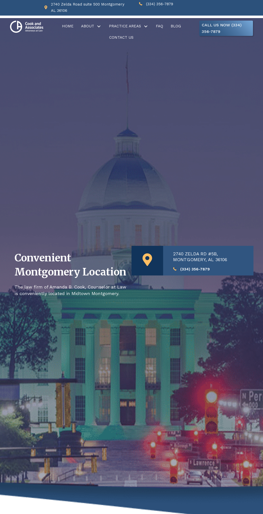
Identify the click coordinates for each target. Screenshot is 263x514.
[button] (99, 26)
